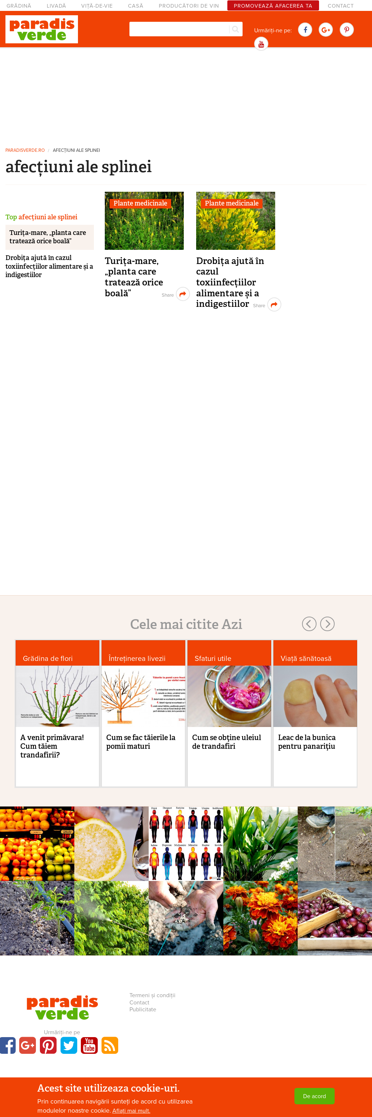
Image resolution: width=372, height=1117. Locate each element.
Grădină (19, 6)
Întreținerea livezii (137, 658)
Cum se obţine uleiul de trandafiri (226, 742)
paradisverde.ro (25, 150)
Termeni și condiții (152, 995)
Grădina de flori (48, 658)
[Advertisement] (186, 96)
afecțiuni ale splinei (76, 150)
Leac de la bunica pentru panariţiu (307, 742)
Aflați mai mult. (131, 1110)
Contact (341, 6)
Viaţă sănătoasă (306, 658)
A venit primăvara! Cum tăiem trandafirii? (52, 746)
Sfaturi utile (213, 658)
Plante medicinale (140, 203)
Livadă (56, 6)
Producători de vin (189, 6)
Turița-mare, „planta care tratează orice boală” (134, 277)
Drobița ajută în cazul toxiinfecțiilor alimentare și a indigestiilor (230, 282)
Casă (136, 6)
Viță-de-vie (97, 6)
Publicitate (142, 1009)
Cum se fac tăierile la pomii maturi (140, 742)
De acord (314, 1096)
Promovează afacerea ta (273, 6)
